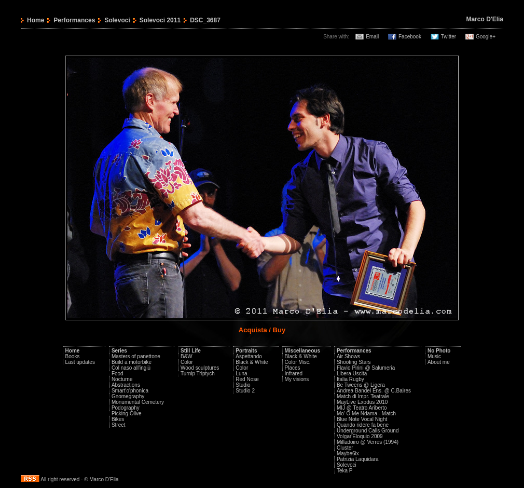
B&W (186, 356)
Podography (126, 408)
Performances (74, 20)
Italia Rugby (350, 379)
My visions (297, 379)
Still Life (191, 351)
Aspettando (249, 356)
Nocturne (122, 379)
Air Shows (348, 356)
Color (187, 362)
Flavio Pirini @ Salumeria (366, 368)
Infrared (293, 373)
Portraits (246, 351)
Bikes (118, 419)
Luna (241, 373)
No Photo (439, 351)
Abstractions (126, 385)
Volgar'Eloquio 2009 (360, 436)
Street (119, 425)
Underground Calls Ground (368, 430)
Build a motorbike (131, 362)
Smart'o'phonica (130, 391)
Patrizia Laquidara (358, 459)
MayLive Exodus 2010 (362, 402)
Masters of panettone (136, 356)
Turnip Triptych (198, 373)
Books (72, 356)
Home (35, 20)
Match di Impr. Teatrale (363, 396)
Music (434, 356)
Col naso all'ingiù (131, 368)
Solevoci (117, 20)
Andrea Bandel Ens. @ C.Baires (374, 391)
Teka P (345, 470)
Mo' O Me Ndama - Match (366, 413)
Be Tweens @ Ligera (361, 385)
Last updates (80, 362)
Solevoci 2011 (160, 20)
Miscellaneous (302, 351)
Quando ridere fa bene (363, 425)
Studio (243, 385)
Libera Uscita (352, 373)
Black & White (252, 362)
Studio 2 (245, 391)
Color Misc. (298, 362)
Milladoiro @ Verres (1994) (367, 442)
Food (117, 373)
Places (292, 368)
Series (119, 351)
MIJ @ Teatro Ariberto (362, 408)
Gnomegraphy (128, 396)
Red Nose (247, 379)
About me (439, 362)
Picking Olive (127, 413)
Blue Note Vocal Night (362, 419)
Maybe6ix (348, 453)
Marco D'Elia (484, 19)
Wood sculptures (200, 368)
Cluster (345, 448)
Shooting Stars (354, 362)
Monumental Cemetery (138, 402)
